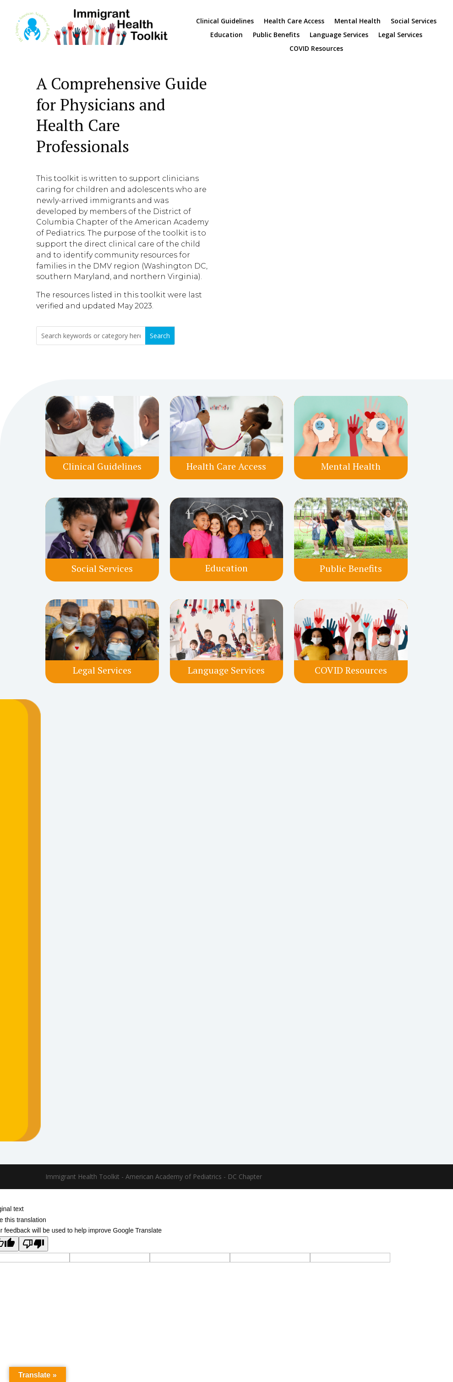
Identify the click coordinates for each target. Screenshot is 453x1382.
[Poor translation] (33, 1243)
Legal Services (400, 35)
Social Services (414, 21)
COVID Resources (316, 49)
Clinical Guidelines (225, 21)
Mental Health (357, 21)
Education (226, 35)
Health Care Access (294, 21)
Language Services (339, 35)
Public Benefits (276, 35)
